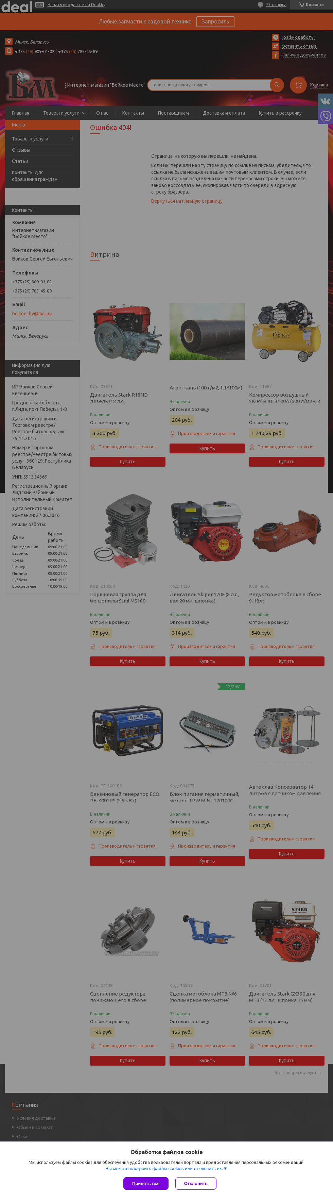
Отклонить (196, 1183)
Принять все (146, 1183)
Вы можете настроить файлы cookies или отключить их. (164, 1168)
